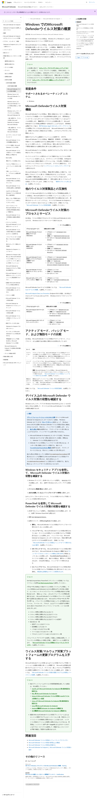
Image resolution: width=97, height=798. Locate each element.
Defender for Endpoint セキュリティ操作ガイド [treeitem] (12, 45)
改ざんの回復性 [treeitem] (9, 73)
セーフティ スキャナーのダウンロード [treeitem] (13, 136)
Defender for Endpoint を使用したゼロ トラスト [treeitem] (12, 29)
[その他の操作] (70, 18)
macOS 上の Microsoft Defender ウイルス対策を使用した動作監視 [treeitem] (13, 193)
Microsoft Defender (35, 19)
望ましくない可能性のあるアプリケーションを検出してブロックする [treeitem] (13, 200)
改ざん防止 (33, 429)
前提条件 (78, 22)
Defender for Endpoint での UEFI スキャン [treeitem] (13, 327)
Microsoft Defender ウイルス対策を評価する (42, 745)
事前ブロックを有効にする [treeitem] (13, 161)
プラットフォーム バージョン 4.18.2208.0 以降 (41, 417)
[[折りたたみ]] (21, 17)
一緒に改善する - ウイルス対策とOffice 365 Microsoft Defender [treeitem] (14, 130)
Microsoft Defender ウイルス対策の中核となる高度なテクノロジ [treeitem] (13, 180)
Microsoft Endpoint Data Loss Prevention (37, 293)
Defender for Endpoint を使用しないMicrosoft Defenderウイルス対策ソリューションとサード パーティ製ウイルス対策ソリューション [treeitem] (13, 259)
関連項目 (78, 48)
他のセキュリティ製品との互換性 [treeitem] (13, 245)
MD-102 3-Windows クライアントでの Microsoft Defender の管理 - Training (45, 765)
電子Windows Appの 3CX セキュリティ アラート (53, 126)
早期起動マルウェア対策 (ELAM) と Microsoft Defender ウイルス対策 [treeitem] (12, 341)
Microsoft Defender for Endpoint (51, 19)
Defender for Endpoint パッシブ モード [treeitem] (13, 250)
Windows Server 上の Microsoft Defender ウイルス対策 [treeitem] (13, 96)
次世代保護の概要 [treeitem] (12, 86)
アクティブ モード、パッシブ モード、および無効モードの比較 (85, 36)
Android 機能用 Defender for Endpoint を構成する (47, 708)
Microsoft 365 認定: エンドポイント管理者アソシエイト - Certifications (44, 774)
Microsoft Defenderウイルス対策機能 (85, 25)
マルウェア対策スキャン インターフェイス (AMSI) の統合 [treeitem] (13, 166)
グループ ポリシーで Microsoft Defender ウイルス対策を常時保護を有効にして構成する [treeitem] (13, 209)
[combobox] (11, 21)
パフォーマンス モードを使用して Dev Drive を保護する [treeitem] (13, 239)
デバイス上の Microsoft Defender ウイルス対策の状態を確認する (85, 40)
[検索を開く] (86, 2)
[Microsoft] (3, 2)
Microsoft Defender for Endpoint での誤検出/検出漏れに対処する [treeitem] (13, 348)
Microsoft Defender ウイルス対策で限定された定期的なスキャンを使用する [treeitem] (13, 232)
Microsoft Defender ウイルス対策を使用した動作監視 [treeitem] (13, 187)
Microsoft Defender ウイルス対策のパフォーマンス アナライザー (48, 740)
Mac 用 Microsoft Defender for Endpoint (44, 693)
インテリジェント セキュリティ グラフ (56, 166)
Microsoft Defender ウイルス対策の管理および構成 (44, 742)
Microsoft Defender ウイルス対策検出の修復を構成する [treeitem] (13, 217)
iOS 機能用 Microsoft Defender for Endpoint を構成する (49, 711)
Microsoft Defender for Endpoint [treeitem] (11, 24)
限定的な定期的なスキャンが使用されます (50, 571)
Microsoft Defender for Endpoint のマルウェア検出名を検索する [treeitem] (13, 268)
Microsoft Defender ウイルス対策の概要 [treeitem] (13, 90)
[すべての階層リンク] (26, 18)
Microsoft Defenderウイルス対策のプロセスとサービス (85, 32)
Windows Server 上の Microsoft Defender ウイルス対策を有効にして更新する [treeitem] (14, 105)
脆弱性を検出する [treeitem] (9, 61)
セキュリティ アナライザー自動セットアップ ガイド (48, 80)
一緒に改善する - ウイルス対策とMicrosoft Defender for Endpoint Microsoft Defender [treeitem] (14, 121)
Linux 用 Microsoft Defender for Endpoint (45, 706)
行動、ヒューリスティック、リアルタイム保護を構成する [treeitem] (13, 173)
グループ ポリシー (47, 422)
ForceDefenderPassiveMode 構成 (40, 448)
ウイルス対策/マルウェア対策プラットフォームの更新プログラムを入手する (85, 44)
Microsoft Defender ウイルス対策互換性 (39, 205)
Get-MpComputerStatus (45, 583)
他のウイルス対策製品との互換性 (84, 28)
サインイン (92, 2)
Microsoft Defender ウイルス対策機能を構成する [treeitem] (13, 141)
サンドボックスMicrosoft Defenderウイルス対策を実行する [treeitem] (13, 333)
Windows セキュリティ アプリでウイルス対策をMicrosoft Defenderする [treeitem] (14, 113)
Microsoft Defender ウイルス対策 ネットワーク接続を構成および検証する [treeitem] (13, 152)
